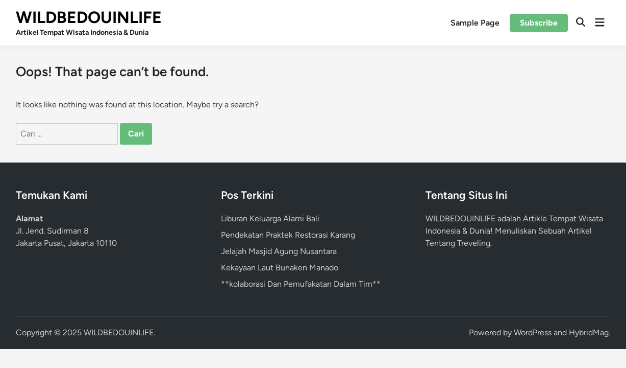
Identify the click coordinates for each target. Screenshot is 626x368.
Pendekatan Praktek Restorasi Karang (288, 235)
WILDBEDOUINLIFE (89, 17)
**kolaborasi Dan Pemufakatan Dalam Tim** (301, 284)
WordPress (533, 332)
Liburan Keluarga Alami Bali (270, 218)
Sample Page (474, 23)
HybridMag (589, 332)
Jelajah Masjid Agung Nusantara (279, 251)
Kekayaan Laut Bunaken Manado (279, 267)
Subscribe (539, 23)
